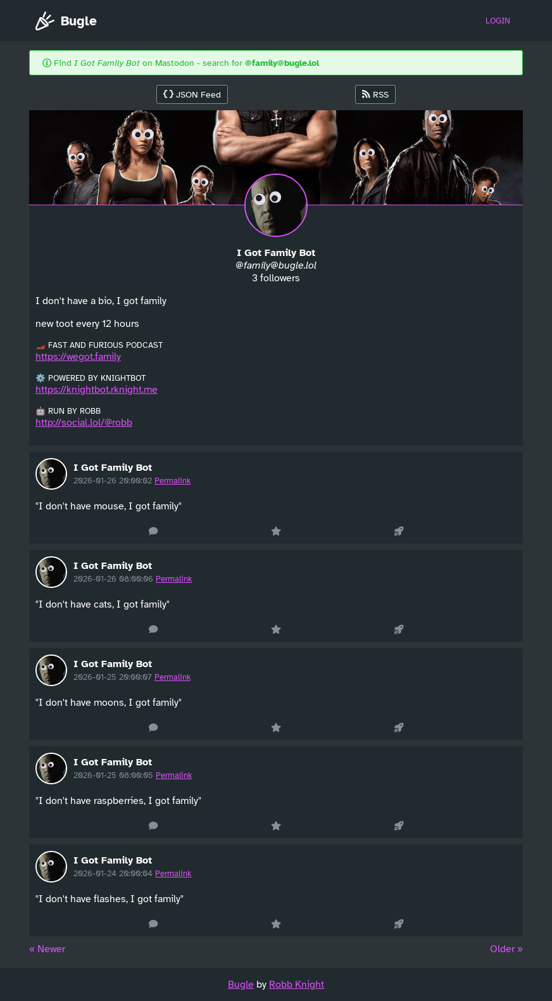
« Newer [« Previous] (47, 949)
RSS (375, 94)
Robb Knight (296, 984)
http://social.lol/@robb (83, 422)
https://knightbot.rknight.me (96, 389)
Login (498, 21)
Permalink (172, 481)
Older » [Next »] (506, 949)
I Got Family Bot (112, 467)
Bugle (66, 20)
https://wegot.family (78, 356)
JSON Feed (192, 94)
